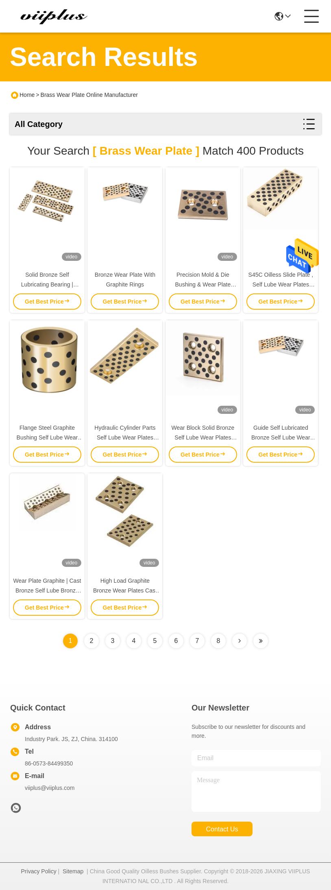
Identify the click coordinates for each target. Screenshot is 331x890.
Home (27, 95)
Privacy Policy (39, 871)
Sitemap (73, 871)
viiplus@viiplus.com (49, 788)
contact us (222, 829)
